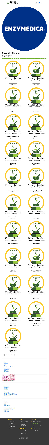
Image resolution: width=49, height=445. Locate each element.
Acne (5, 403)
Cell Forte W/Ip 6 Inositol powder (36, 297)
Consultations (12, 426)
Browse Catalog (12, 421)
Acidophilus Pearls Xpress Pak (13, 109)
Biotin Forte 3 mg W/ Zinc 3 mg (36, 190)
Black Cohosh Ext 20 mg (12, 243)
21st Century (6, 386)
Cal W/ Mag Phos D (36, 243)
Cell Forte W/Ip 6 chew (13, 297)
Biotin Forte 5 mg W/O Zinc (13, 216)
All (3, 58)
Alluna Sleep (36, 136)
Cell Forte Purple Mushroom (36, 270)
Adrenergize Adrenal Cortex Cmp (13, 136)
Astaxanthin (6, 370)
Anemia (5, 406)
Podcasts (11, 423)
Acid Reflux (6, 402)
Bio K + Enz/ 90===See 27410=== (13, 190)
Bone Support (6, 410)
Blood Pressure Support (8, 409)
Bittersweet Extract (36, 216)
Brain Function (6, 411)
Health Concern (27, 422)
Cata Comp (13, 270)
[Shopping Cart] (38, 2)
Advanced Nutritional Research (9, 393)
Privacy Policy (26, 431)
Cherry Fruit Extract (13, 350)
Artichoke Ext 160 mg (36, 163)
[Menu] (41, 2)
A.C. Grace (5, 388)
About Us (22, 433)
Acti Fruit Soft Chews (36, 109)
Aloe (4, 365)
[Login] (36, 2)
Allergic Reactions (7, 405)
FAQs (26, 433)
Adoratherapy (6, 392)
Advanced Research (7, 395)
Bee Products (6, 371)
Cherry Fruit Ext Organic (36, 323)
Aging (5, 404)
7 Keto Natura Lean (13, 83)
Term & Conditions (23, 431)
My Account (12, 428)
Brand (22, 421)
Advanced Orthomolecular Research (10, 394)
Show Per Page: (5, 56)
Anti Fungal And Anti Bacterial (9, 408)
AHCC (5, 364)
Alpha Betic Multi (13, 163)
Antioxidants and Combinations (10, 366)
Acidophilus (6, 363)
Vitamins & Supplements (23, 425)
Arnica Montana (7, 368)
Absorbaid (6, 389)
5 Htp (5, 362)
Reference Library (13, 424)
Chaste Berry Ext (13, 323)
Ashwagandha (6, 369)
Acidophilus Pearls (36, 83)
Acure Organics (6, 390)
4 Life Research (6, 387)
